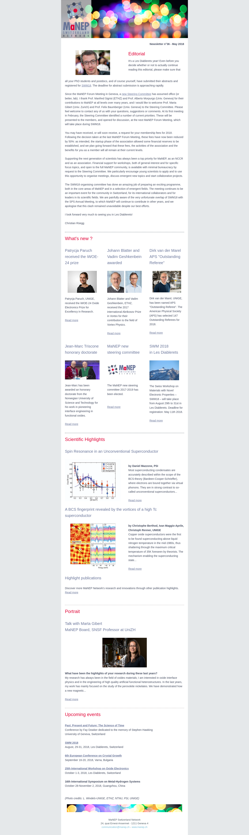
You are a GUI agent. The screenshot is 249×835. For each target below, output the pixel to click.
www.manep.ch (139, 827)
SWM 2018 (71, 742)
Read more (71, 320)
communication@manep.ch (116, 827)
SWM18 (86, 85)
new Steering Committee (136, 94)
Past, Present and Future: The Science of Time (94, 725)
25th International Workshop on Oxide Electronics (97, 768)
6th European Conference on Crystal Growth (93, 755)
